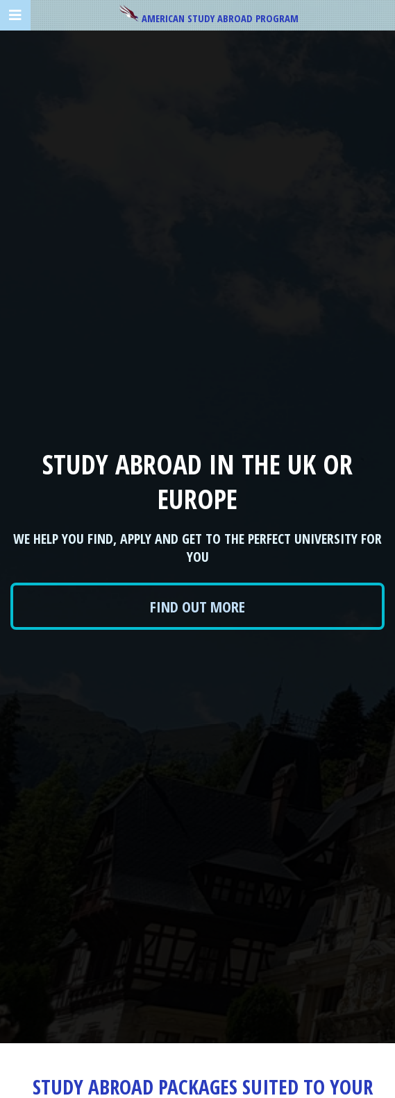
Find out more (197, 606)
